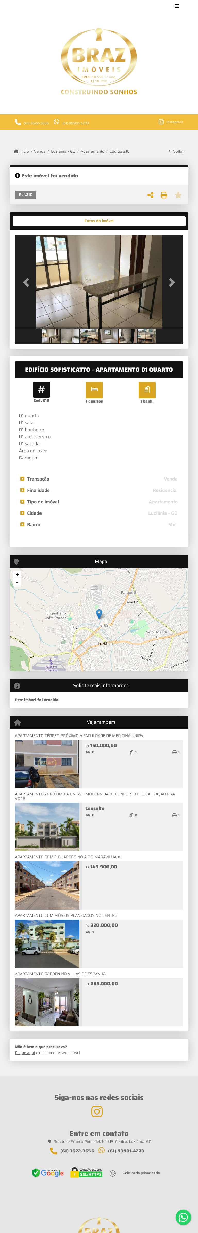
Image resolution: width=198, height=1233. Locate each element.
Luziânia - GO (63, 152)
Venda (40, 152)
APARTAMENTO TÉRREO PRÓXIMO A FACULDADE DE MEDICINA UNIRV (79, 736)
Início (21, 152)
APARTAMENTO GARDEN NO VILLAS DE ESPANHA (60, 974)
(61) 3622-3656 (36, 123)
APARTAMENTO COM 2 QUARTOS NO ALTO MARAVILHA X (67, 857)
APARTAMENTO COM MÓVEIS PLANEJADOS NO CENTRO (66, 915)
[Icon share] (170, 122)
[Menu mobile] (99, 61)
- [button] (17, 583)
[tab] (31, 221)
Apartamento (92, 152)
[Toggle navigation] (177, 7)
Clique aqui (25, 1053)
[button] (27, 282)
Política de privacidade (141, 1173)
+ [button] (17, 575)
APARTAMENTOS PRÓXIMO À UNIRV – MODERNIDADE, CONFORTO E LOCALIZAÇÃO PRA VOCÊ (95, 796)
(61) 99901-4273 (75, 123)
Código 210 (120, 152)
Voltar (176, 152)
